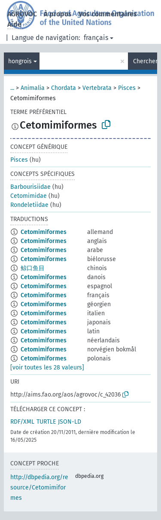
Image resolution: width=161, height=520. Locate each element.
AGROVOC (22, 14)
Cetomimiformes (44, 232)
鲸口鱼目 (33, 268)
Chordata (63, 88)
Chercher (145, 61)
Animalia (33, 88)
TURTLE (46, 421)
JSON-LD (69, 421)
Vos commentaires (108, 14)
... (12, 88)
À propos (58, 14)
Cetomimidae (28, 196)
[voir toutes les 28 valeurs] (47, 367)
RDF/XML (22, 421)
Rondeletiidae (29, 205)
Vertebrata (97, 88)
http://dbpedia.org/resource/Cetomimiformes (39, 488)
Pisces (127, 88)
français (96, 38)
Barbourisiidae (30, 187)
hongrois (20, 61)
